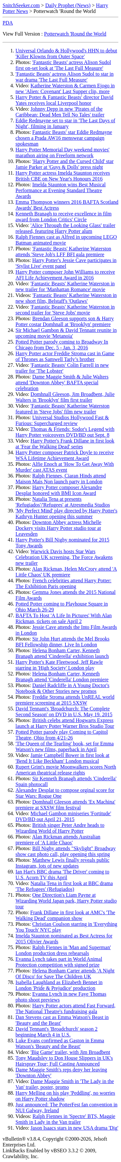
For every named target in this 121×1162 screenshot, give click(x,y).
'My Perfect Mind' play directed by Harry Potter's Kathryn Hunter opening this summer (66, 513)
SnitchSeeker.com (21, 5)
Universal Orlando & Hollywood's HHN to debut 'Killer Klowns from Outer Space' (66, 53)
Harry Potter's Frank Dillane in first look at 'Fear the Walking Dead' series (64, 443)
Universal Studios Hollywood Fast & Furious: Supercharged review (62, 420)
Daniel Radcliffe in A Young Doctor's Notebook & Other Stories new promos (62, 688)
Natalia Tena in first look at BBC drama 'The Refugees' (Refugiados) (64, 886)
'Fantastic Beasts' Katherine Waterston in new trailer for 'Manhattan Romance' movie (65, 286)
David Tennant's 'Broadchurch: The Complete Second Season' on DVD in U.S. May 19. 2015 (63, 711)
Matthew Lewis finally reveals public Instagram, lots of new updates (62, 863)
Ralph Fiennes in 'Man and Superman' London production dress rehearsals (63, 950)
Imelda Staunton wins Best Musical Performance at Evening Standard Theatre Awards (60, 190)
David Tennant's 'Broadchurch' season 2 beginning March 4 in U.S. (56, 1031)
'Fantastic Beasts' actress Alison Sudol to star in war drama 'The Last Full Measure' (64, 76)
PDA (8, 23)
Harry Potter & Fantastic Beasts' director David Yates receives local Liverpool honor (64, 100)
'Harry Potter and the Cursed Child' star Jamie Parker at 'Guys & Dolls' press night (64, 164)
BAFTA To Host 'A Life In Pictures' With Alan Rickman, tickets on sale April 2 (63, 618)
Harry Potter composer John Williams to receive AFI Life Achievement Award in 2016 (65, 274)
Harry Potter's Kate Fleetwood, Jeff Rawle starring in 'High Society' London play (59, 665)
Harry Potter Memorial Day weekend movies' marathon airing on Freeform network (62, 152)
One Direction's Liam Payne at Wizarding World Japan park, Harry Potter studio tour (66, 900)
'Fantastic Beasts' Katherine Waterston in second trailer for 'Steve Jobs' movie (65, 309)
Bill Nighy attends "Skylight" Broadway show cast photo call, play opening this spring (65, 851)
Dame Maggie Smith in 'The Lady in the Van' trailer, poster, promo (64, 1084)
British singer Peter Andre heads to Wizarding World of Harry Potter (60, 828)
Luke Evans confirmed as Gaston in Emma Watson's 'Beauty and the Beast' (59, 1043)
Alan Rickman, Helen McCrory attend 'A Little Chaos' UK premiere (66, 571)
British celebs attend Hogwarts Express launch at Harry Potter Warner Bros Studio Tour (64, 723)
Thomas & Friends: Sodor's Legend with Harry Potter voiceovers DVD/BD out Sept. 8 (65, 432)
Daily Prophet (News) (67, 5)
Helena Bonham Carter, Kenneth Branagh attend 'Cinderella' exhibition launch (62, 653)
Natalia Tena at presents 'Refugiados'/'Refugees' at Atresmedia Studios (62, 502)
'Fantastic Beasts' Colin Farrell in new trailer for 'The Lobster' (62, 368)
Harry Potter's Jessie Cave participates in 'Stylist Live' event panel (65, 263)
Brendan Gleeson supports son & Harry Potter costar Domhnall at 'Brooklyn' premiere (64, 321)
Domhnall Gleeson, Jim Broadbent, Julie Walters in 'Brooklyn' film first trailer (65, 397)
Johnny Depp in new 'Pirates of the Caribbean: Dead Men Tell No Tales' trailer (60, 111)
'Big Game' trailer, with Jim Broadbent (70, 1052)
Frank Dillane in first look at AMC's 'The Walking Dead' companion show (65, 915)
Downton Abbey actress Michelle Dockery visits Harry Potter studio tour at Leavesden (58, 528)
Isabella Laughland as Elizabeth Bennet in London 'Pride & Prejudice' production (59, 985)
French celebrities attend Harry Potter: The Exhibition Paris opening (63, 583)
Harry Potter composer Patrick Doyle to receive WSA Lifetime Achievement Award (64, 455)
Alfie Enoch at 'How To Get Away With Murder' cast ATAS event (64, 467)
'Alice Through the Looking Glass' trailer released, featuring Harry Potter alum (65, 228)
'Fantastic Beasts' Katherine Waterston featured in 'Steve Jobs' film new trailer (62, 408)
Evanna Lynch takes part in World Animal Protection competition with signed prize (58, 962)
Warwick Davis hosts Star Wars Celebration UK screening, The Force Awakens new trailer (64, 557)
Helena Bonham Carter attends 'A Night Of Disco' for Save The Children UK (65, 973)
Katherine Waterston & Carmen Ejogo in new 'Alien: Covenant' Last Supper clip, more (65, 88)
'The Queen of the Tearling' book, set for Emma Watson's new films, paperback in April (64, 746)
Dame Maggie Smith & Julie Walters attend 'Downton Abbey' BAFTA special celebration (61, 382)
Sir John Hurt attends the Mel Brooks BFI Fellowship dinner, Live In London (62, 641)
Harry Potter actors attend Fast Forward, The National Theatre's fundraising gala (65, 1008)
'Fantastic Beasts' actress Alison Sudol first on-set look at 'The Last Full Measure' (63, 65)
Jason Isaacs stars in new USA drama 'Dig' (74, 1128)
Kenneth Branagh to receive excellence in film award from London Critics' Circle (63, 216)
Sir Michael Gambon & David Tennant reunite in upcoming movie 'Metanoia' (66, 333)
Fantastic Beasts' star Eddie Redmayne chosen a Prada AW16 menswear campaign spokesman (63, 138)
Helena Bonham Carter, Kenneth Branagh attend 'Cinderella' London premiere (61, 676)
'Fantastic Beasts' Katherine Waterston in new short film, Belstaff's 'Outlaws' (66, 298)
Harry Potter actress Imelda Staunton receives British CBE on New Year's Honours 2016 (62, 175)
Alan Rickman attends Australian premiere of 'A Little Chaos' (57, 839)
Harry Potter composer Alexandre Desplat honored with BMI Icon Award (58, 490)
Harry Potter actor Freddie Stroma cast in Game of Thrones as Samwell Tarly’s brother (64, 356)
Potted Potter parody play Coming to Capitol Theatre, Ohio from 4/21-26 (61, 734)
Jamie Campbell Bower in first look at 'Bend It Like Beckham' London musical (62, 758)
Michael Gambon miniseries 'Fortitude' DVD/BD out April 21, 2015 (63, 816)
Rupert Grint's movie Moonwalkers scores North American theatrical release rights (65, 769)
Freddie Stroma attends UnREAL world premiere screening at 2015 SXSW (65, 700)
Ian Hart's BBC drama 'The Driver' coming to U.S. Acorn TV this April (62, 874)
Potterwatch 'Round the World (75, 34)
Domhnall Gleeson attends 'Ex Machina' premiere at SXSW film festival (65, 804)
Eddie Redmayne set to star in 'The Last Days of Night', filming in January (65, 123)
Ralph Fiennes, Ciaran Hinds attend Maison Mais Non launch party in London (60, 478)
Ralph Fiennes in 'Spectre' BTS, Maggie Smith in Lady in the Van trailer (65, 1119)
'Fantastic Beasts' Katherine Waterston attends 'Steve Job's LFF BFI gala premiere (63, 251)
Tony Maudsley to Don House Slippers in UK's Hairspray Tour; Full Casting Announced (64, 1061)
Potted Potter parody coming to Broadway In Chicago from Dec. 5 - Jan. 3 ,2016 (61, 344)
